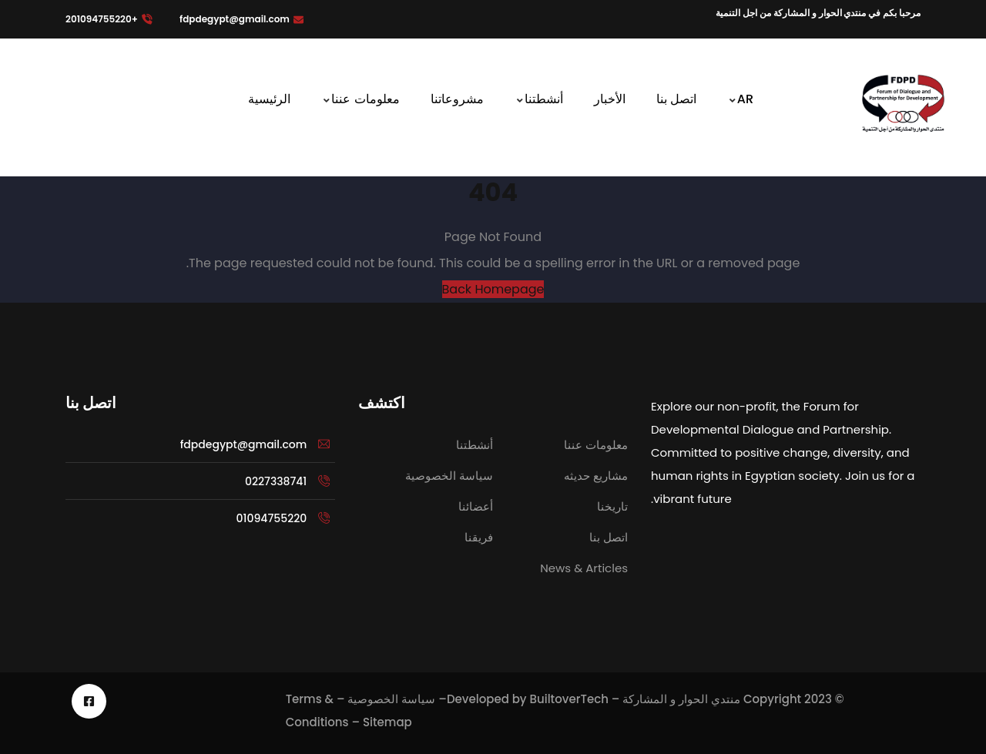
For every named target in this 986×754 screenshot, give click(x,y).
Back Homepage (493, 289)
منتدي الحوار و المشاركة (681, 699)
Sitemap (387, 722)
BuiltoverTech (569, 699)
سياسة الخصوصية (391, 699)
